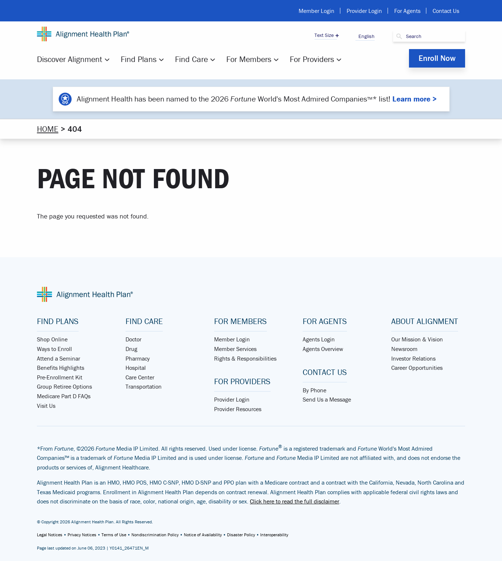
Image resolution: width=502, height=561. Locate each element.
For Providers (312, 59)
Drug (131, 348)
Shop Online (52, 339)
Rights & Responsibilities (245, 358)
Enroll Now (437, 58)
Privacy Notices (82, 534)
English (365, 36)
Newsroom (404, 348)
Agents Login (319, 339)
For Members (248, 59)
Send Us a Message (327, 399)
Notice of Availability (203, 534)
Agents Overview (323, 348)
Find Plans (139, 59)
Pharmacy (138, 358)
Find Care (191, 59)
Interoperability (274, 534)
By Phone (314, 390)
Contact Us (446, 10)
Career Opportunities (417, 367)
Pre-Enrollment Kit (59, 377)
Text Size (324, 35)
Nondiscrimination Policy (155, 534)
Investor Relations (413, 358)
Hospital (136, 367)
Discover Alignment (69, 59)
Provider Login (364, 10)
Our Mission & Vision (417, 339)
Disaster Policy (241, 534)
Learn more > (414, 99)
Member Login (316, 10)
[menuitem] (74, 59)
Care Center (140, 377)
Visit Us (46, 405)
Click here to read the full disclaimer (294, 501)
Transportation (144, 386)
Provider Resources (237, 409)
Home (47, 129)
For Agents (407, 10)
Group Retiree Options (64, 386)
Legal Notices (49, 534)
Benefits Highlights (60, 367)
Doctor (133, 339)
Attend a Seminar (58, 358)
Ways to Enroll (54, 348)
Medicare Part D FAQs (63, 396)
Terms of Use (114, 534)
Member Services (235, 348)
